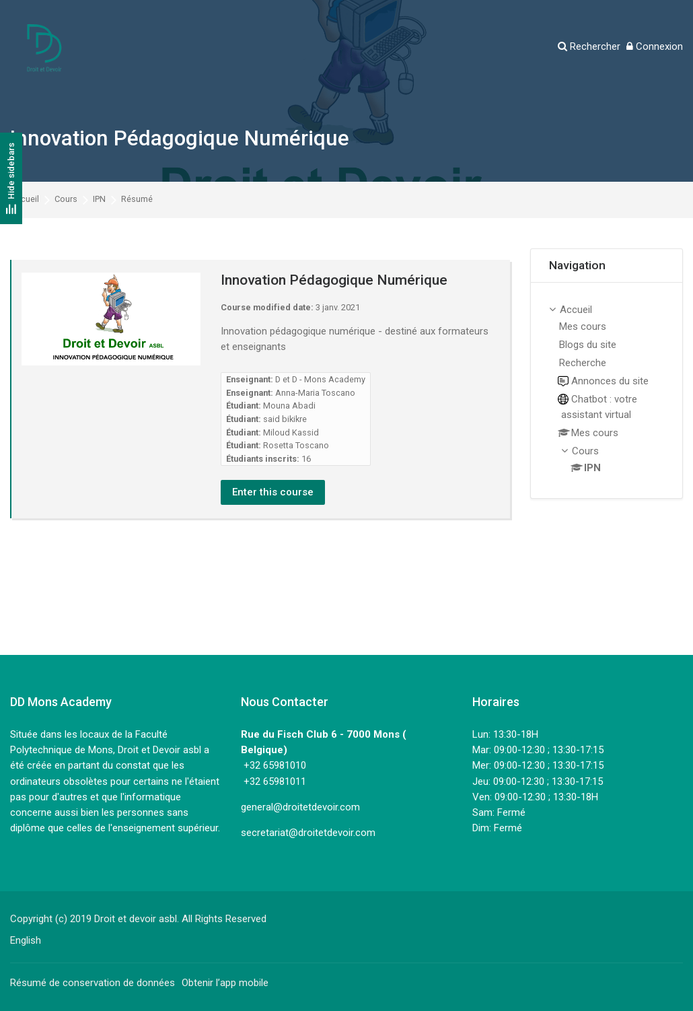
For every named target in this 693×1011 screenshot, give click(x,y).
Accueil (24, 199)
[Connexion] (654, 47)
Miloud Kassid (291, 432)
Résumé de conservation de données (92, 983)
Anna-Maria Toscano (315, 393)
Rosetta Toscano (296, 445)
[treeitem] (607, 390)
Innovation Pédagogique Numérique (179, 138)
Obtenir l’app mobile (225, 983)
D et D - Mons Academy (320, 379)
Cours (65, 199)
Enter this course (273, 492)
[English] (25, 940)
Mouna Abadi (289, 405)
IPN (99, 199)
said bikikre (285, 419)
